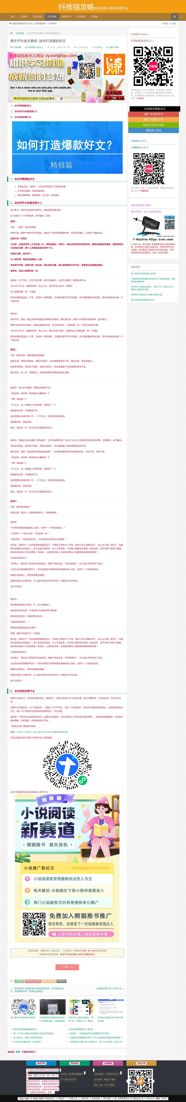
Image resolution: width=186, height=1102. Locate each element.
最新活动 (66, 16)
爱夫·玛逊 (98, 1085)
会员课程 (81, 16)
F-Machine (149, 1099)
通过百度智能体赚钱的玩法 (25, 1029)
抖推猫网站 (99, 1074)
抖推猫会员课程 (33, 981)
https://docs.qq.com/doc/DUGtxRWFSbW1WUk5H (42, 732)
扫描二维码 (114, 47)
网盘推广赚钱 (109, 1079)
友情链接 (96, 1099)
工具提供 (19, 981)
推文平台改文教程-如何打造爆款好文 (38, 41)
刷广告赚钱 (110, 1085)
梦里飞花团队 (49, 981)
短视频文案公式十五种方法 (109, 989)
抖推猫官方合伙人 (35, 47)
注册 (174, 23)
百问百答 (37, 16)
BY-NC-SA (89, 951)
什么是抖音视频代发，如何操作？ (28, 1042)
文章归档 (85, 1099)
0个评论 (98, 47)
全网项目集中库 (112, 1074)
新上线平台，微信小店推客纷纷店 (28, 1038)
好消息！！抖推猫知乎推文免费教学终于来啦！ (90, 1033)
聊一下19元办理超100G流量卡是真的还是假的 (33, 1033)
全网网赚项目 (123, 1099)
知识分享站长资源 (153, 124)
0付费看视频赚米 (75, 1074)
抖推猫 (94, 16)
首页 (12, 16)
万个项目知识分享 (68, 1079)
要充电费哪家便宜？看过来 (81, 1029)
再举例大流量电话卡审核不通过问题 (146, 295)
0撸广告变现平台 (154, 114)
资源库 (24, 16)
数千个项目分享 (153, 119)
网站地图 (107, 1099)
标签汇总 (73, 1099)
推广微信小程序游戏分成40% (143, 274)
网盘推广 (62, 1099)
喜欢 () (67, 967)
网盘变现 (137, 1099)
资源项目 (61, 981)
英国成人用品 (153, 130)
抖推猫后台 (50, 1099)
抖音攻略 (52, 16)
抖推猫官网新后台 (155, 108)
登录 (166, 23)
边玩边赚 (98, 1079)
